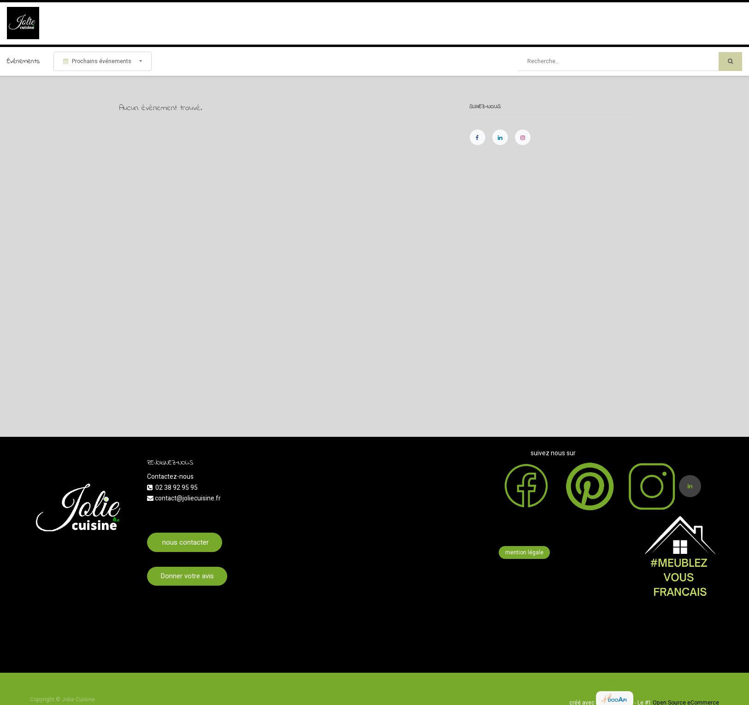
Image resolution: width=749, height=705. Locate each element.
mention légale (524, 552)
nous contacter (184, 542)
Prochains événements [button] (98, 61)
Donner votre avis (187, 576)
